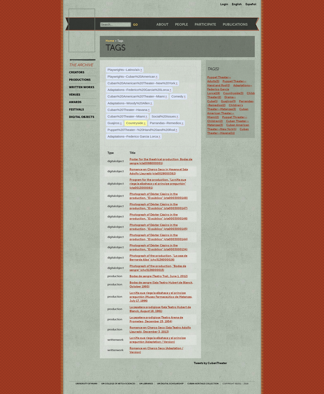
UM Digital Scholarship (170, 383)
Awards (75, 102)
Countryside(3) (233, 93)
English (237, 4)
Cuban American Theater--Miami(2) (227, 113)
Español (250, 4)
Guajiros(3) (228, 101)
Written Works (81, 87)
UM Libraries (146, 383)
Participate (205, 24)
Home (110, 40)
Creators (76, 72)
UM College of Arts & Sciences (118, 383)
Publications (235, 24)
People (181, 24)
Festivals (76, 109)
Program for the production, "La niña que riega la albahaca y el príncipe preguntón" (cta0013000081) (158, 183)
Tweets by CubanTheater (210, 363)
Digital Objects (81, 117)
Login (224, 4)
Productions (80, 79)
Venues (74, 94)
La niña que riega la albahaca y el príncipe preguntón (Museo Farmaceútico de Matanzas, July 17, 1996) (161, 297)
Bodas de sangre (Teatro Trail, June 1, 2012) (159, 276)
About (162, 24)
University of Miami (86, 383)
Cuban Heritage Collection (203, 383)
